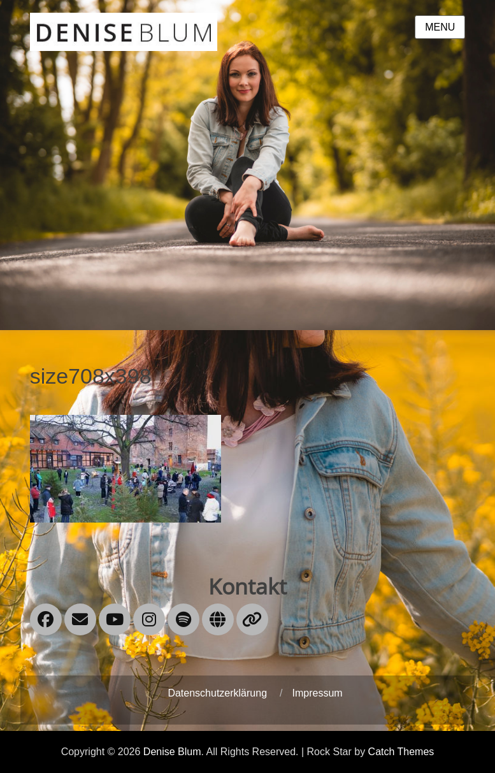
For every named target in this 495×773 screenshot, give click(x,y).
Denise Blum (172, 751)
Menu (440, 27)
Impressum (317, 693)
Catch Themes (401, 751)
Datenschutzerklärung (217, 693)
